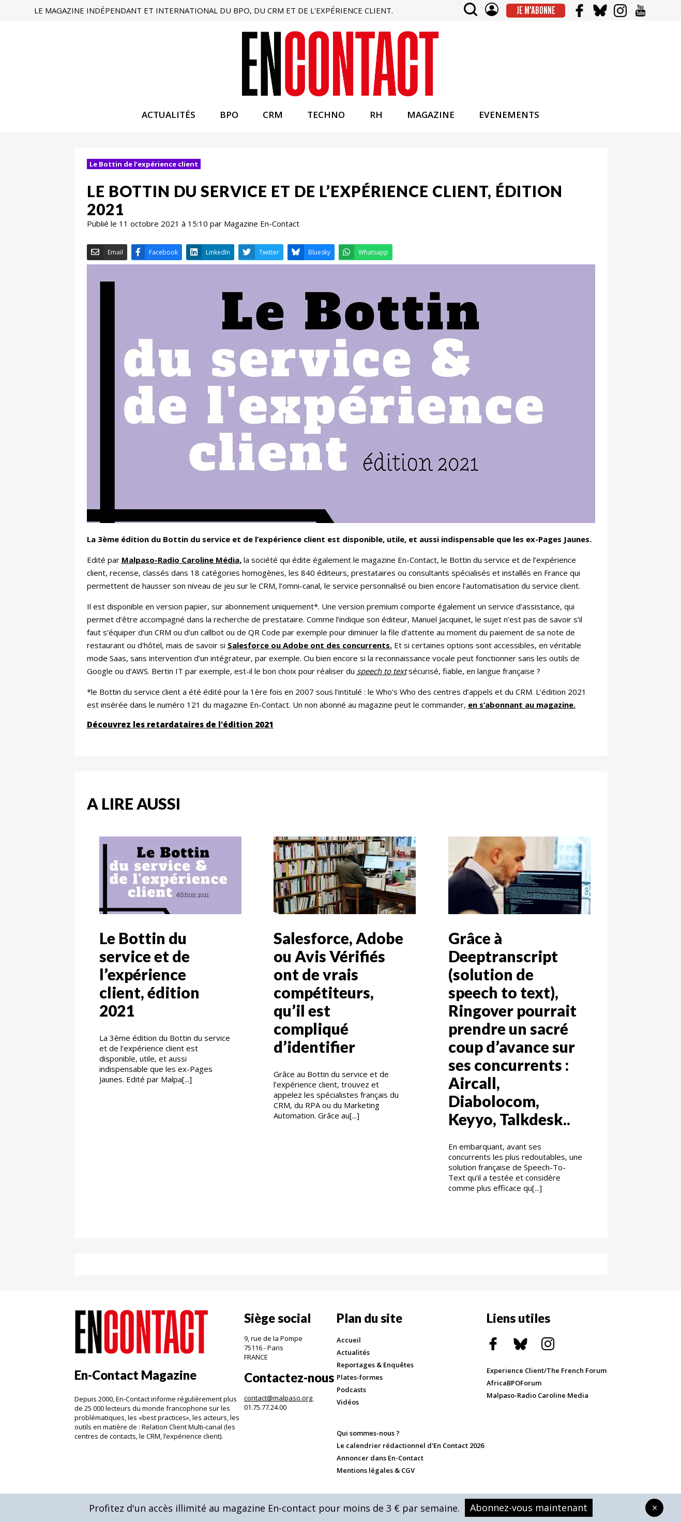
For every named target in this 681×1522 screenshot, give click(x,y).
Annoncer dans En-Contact (380, 1460)
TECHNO (326, 117)
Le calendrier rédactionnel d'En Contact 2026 (410, 1448)
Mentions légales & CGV (376, 1473)
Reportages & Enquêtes (375, 1367)
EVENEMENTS (509, 117)
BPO (229, 117)
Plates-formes (360, 1379)
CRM (273, 117)
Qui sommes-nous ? (368, 1435)
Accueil (349, 1342)
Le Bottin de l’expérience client (143, 166)
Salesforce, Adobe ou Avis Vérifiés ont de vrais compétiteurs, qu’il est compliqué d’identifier (338, 994)
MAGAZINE (431, 117)
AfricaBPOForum (514, 1385)
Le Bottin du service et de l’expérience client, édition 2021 (149, 976)
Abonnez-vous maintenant (528, 1507)
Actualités (353, 1355)
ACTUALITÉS (168, 117)
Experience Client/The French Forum (547, 1373)
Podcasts (351, 1392)
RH (376, 117)
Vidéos (348, 1404)
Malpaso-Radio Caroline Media (537, 1397)
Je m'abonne (536, 10)
